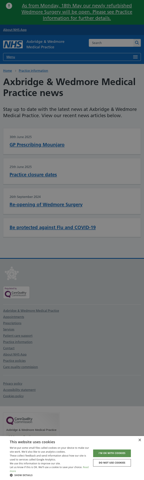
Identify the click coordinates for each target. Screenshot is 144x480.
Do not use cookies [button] (112, 462)
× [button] (139, 440)
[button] (49, 475)
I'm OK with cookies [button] (112, 453)
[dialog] (72, 240)
